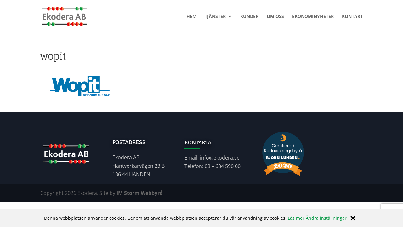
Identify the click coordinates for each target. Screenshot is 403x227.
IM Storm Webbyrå (139, 192)
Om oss (275, 16)
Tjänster (215, 16)
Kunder (249, 16)
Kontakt (352, 16)
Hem (191, 16)
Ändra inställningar (326, 218)
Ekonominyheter (313, 16)
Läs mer (296, 218)
